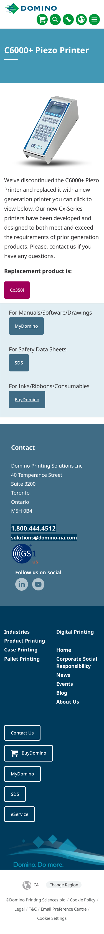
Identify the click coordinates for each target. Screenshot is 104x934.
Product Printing (24, 640)
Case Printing (20, 649)
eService (19, 814)
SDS (19, 363)
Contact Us (22, 733)
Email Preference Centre (64, 909)
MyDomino (26, 326)
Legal (19, 909)
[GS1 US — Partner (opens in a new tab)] (30, 553)
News (63, 675)
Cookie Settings (52, 918)
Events (64, 683)
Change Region (63, 884)
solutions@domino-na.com (44, 537)
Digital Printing (75, 631)
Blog (61, 692)
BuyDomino (27, 400)
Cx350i (17, 290)
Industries (17, 631)
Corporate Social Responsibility (76, 662)
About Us (67, 701)
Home (63, 649)
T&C (33, 909)
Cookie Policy (82, 900)
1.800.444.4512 (33, 528)
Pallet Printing (22, 658)
